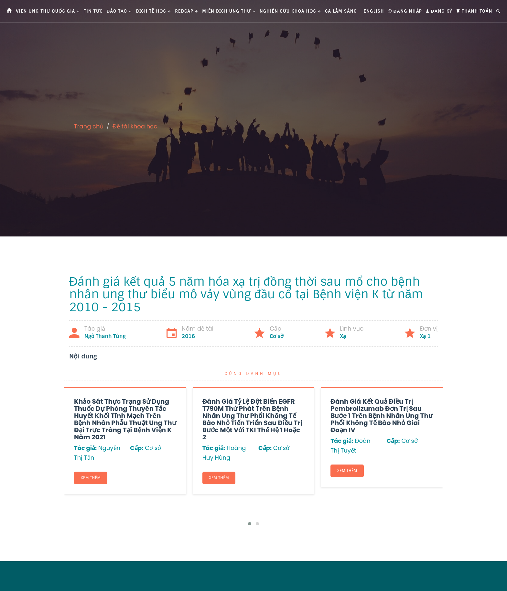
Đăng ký (439, 11)
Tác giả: (85, 448)
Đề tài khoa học (135, 126)
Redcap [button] (186, 11)
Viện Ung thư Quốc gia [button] (48, 11)
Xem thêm (91, 477)
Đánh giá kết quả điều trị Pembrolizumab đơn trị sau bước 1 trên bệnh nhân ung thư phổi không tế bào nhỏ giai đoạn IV (381, 415)
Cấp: (136, 448)
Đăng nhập (405, 11)
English (374, 11)
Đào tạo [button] (119, 11)
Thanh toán (474, 11)
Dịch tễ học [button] (153, 11)
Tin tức (93, 11)
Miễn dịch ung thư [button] (228, 11)
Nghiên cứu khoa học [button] (290, 11)
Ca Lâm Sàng (341, 11)
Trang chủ (88, 126)
